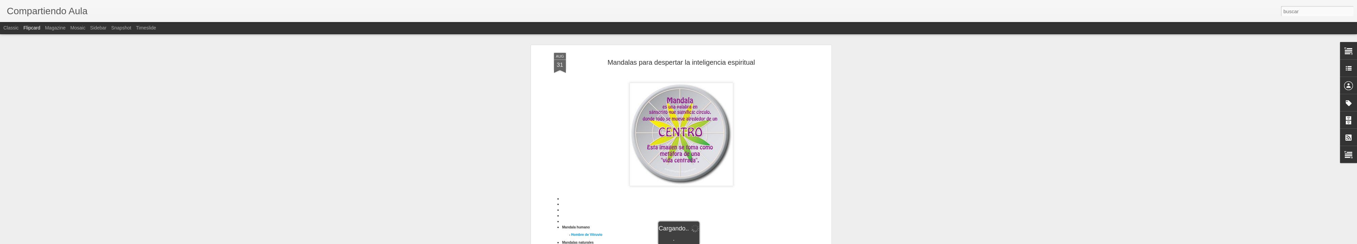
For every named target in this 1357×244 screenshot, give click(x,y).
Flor (574, 125)
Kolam (576, 203)
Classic (11, 27)
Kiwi (574, 131)
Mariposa (578, 137)
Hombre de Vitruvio (587, 104)
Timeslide (146, 27)
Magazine (55, 27)
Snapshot (121, 27)
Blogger (705, 240)
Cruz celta (579, 175)
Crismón (578, 163)
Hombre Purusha (585, 192)
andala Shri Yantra (589, 209)
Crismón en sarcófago (589, 158)
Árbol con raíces (584, 120)
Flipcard (31, 27)
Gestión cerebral (584, 186)
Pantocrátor (580, 215)
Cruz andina (581, 169)
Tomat (576, 142)
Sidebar (98, 27)
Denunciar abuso (727, 240)
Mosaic (77, 27)
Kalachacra (580, 198)
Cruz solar (579, 181)
